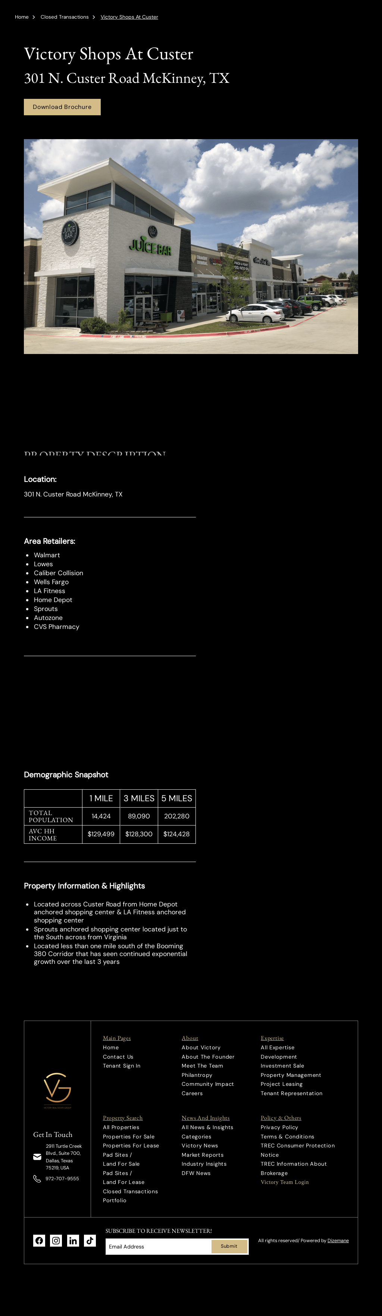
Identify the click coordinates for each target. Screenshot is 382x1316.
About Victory (201, 1047)
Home (22, 17)
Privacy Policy (279, 1127)
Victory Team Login (285, 1182)
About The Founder (208, 1056)
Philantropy (197, 1075)
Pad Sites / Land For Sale (121, 1159)
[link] (58, 1091)
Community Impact (208, 1084)
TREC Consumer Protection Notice (298, 1150)
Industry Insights (204, 1163)
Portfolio (114, 1200)
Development (279, 1056)
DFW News (196, 1173)
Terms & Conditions (287, 1136)
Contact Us (118, 1056)
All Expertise (277, 1047)
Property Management (291, 1075)
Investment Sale (282, 1065)
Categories (196, 1136)
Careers (192, 1093)
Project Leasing (282, 1084)
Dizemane (338, 1240)
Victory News (200, 1145)
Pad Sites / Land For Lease (124, 1177)
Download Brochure (62, 107)
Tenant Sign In (122, 1065)
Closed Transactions (65, 17)
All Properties (121, 1127)
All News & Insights (208, 1127)
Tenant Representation (292, 1093)
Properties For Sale (129, 1136)
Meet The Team (202, 1065)
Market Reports (202, 1155)
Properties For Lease (131, 1145)
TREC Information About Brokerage (294, 1168)
